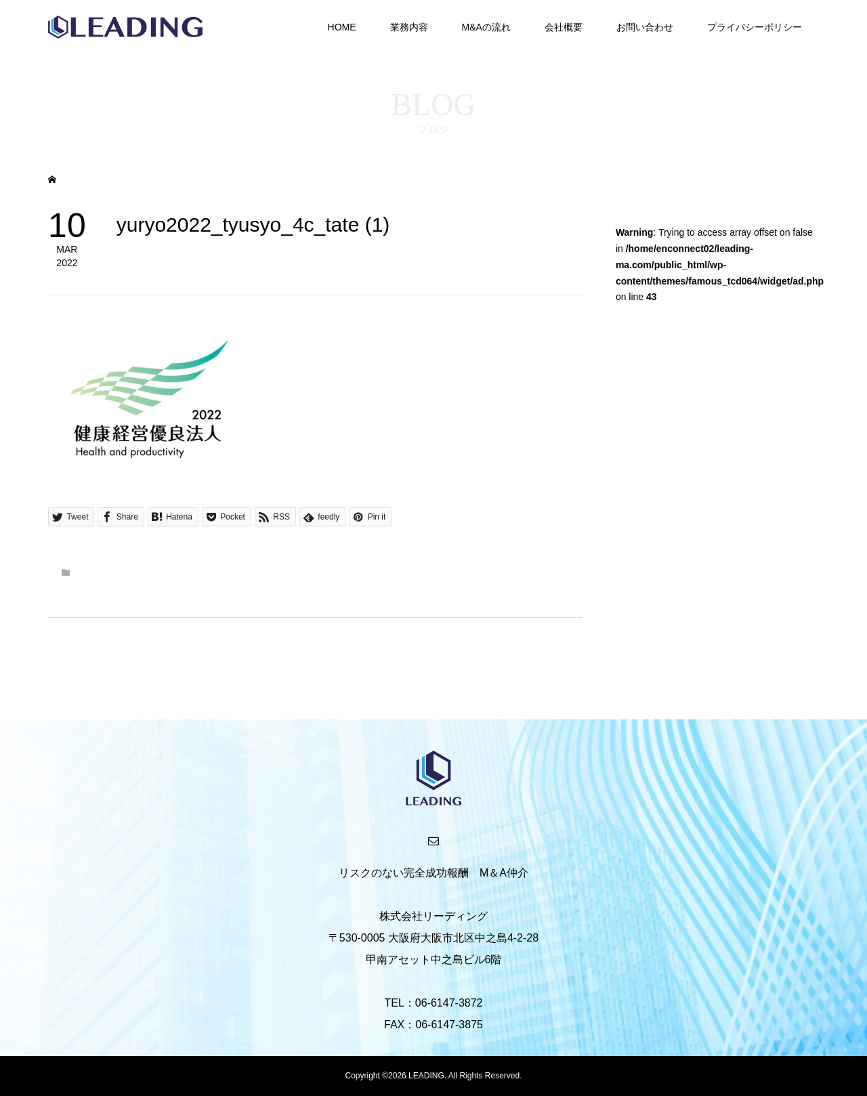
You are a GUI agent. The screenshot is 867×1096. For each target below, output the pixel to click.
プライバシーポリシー (754, 27)
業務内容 (409, 27)
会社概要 (564, 27)
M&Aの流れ (486, 27)
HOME (342, 27)
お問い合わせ (644, 27)
